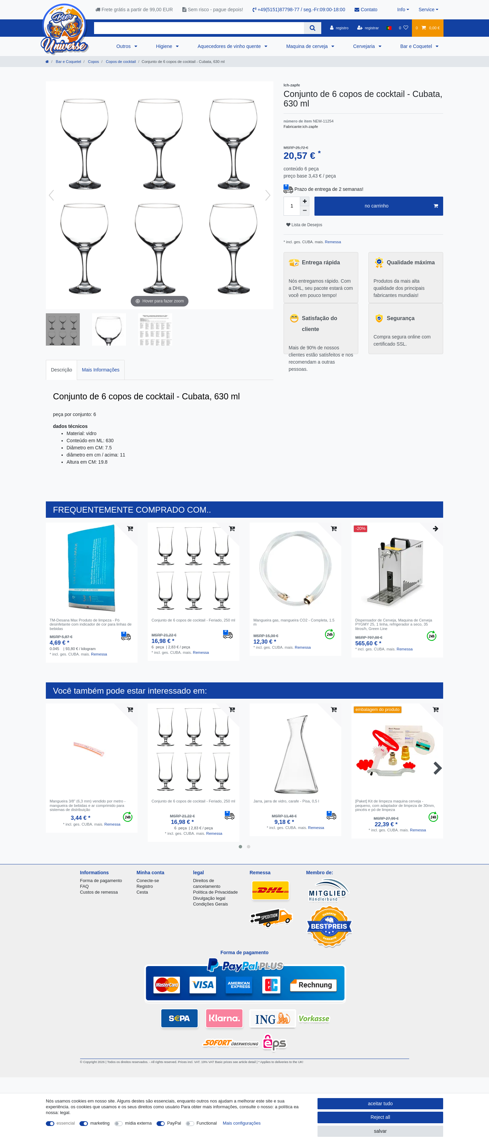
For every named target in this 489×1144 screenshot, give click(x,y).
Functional (207, 1123)
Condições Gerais (210, 904)
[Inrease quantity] (304, 201)
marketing (100, 1123)
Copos (93, 62)
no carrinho (401, 206)
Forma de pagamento (101, 880)
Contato (366, 9)
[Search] (312, 28)
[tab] (61, 370)
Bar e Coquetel (416, 46)
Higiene (165, 46)
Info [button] (401, 9)
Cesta (142, 892)
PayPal (174, 1123)
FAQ (84, 886)
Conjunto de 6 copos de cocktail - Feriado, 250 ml (193, 620)
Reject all (380, 1117)
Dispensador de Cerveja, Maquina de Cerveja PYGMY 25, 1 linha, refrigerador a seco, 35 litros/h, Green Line (393, 624)
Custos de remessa (99, 892)
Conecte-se (148, 880)
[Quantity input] (292, 206)
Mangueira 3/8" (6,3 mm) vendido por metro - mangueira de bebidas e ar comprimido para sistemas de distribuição (87, 805)
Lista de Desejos (304, 224)
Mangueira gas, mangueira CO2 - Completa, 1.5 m (293, 622)
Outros (124, 46)
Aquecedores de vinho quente (230, 46)
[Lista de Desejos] (403, 27)
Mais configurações (241, 1123)
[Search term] (199, 28)
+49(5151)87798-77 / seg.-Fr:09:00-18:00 (299, 9)
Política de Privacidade (215, 892)
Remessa (332, 242)
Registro (145, 886)
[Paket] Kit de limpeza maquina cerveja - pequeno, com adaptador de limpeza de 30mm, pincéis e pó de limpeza (395, 805)
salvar (380, 1131)
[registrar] (368, 27)
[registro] (339, 27)
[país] (389, 27)
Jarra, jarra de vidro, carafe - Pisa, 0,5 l (286, 801)
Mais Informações (100, 369)
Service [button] (427, 9)
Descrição (61, 369)
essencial (66, 1123)
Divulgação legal (209, 898)
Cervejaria (364, 46)
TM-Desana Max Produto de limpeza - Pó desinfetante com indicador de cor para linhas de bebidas (90, 624)
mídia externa (138, 1123)
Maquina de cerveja (307, 46)
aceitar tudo (380, 1103)
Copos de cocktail (120, 62)
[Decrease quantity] (304, 211)
